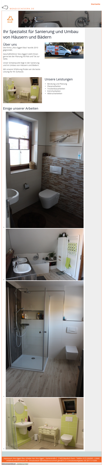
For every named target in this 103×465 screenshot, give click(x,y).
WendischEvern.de (18, 8)
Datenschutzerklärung (9, 464)
